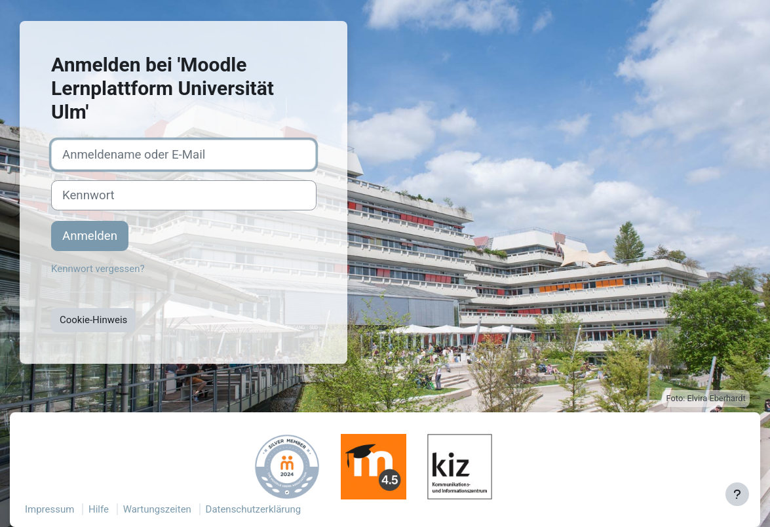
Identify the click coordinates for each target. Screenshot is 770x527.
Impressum (49, 509)
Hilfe (98, 509)
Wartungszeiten (157, 509)
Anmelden (89, 236)
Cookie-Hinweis (93, 320)
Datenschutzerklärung (253, 509)
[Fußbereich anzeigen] (737, 494)
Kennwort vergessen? (98, 269)
